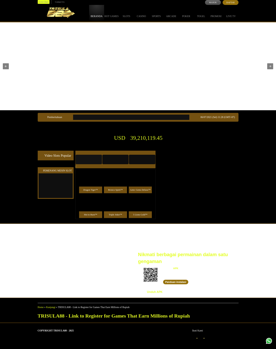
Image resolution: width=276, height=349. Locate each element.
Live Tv (231, 13)
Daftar (230, 2)
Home (41, 307)
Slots (126, 13)
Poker (186, 13)
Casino (141, 13)
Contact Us (59, 2)
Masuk (213, 2)
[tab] (89, 159)
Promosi (215, 13)
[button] (6, 66)
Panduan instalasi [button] (175, 282)
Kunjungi (50, 307)
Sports (156, 13)
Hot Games (111, 13)
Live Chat (43, 2)
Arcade (171, 13)
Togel (201, 13)
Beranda (97, 13)
